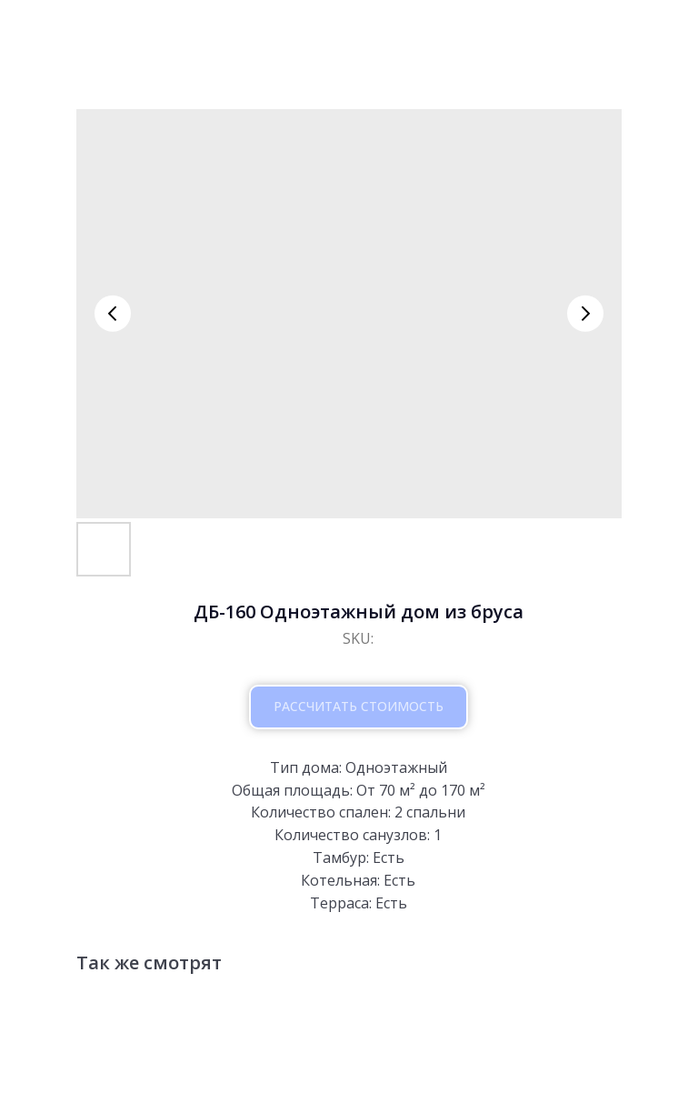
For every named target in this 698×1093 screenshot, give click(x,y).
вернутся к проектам (111, 29)
